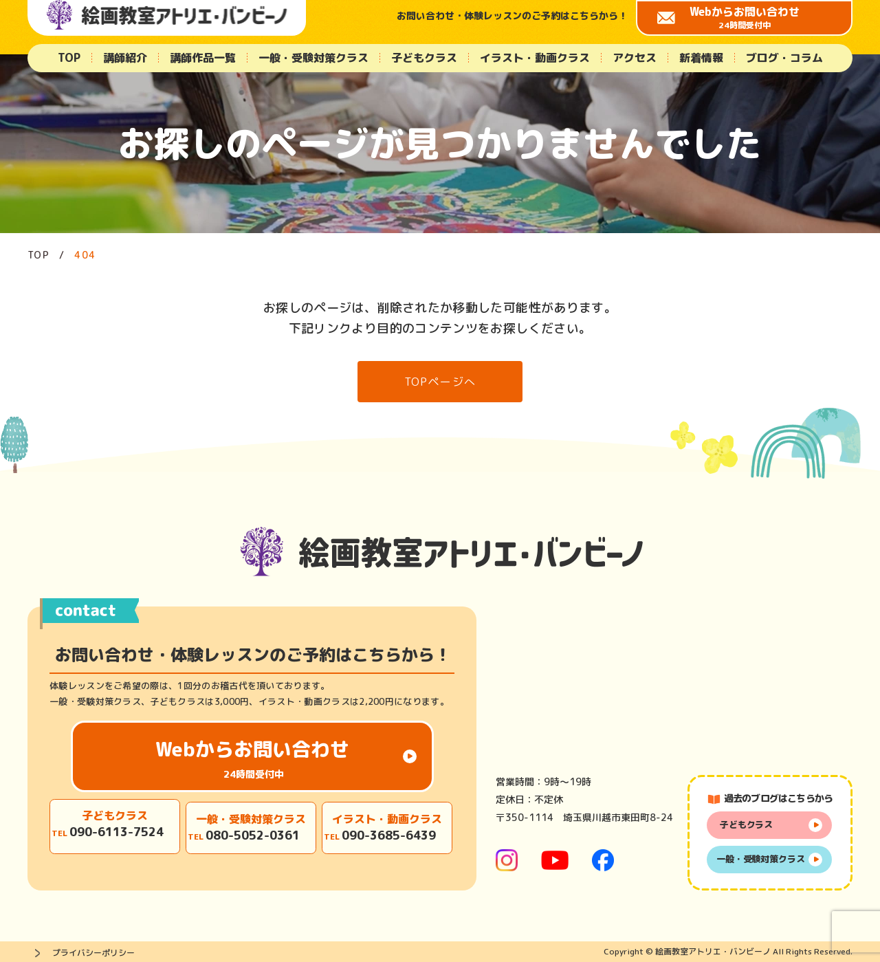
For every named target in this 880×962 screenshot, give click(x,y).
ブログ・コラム (784, 57)
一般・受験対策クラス (313, 57)
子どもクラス (424, 57)
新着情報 (701, 57)
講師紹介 (125, 57)
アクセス (635, 57)
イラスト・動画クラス (535, 57)
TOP (69, 57)
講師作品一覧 (203, 57)
